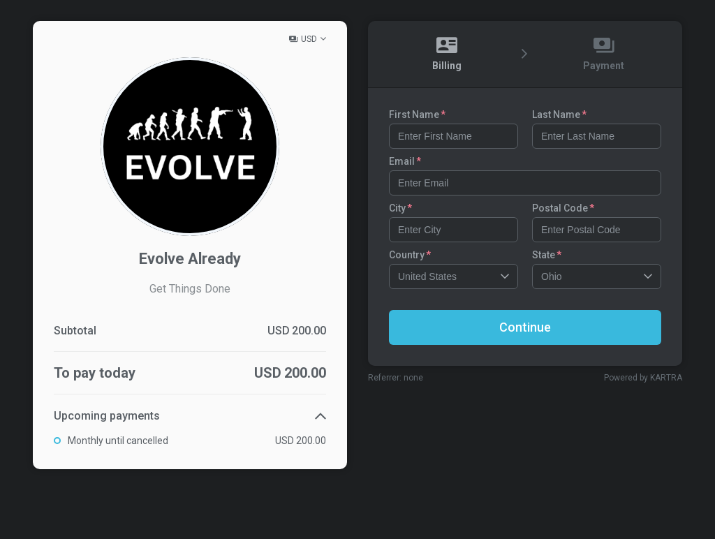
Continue (525, 327)
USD (309, 39)
